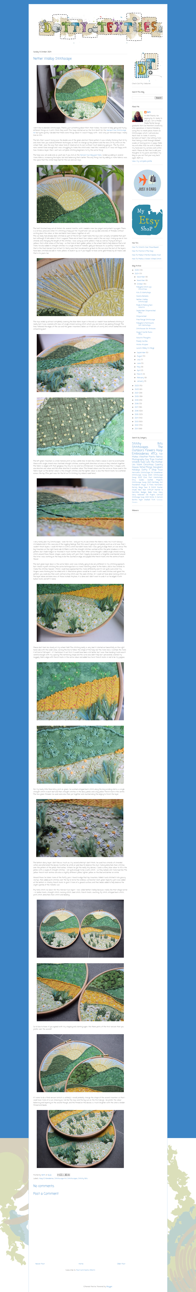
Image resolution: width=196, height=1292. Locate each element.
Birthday (155, 482)
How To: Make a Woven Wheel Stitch (146, 259)
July (139, 359)
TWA (153, 500)
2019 (137, 400)
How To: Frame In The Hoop (142, 251)
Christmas (148, 464)
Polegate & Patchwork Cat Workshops (145, 324)
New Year (142, 490)
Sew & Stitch (150, 487)
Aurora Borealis (142, 296)
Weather (143, 456)
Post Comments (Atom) (85, 1270)
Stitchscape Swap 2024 (141, 482)
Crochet (159, 459)
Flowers (150, 450)
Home (81, 1264)
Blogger (109, 1286)
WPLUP (150, 490)
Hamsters (158, 485)
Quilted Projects (155, 480)
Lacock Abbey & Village (145, 348)
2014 (137, 418)
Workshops (158, 477)
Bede (150, 492)
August (140, 356)
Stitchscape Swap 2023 (142, 475)
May (139, 367)
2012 (137, 425)
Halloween (140, 495)
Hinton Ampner (142, 344)
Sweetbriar (158, 472)
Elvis (145, 477)
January (140, 381)
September (141, 352)
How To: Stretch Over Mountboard (145, 247)
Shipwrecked (141, 316)
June (139, 363)
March (140, 374)
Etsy (134, 480)
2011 (136, 428)
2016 (137, 411)
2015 (137, 414)
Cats (148, 462)
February (141, 377)
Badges (143, 492)
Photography (138, 459)
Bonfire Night (137, 500)
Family (134, 487)
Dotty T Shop (149, 470)
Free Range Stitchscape (145, 319)
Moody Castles (142, 341)
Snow (155, 492)
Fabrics (159, 456)
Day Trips (149, 459)
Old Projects (150, 495)
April (139, 370)
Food (143, 462)
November (141, 280)
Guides (141, 480)
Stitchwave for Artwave (145, 328)
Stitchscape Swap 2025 (140, 497)
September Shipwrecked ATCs (145, 311)
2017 (137, 407)
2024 (137, 273)
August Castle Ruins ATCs (144, 333)
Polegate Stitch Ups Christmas (144, 288)
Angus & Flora (147, 485)
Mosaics (134, 502)
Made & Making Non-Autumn (144, 306)
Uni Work (137, 464)
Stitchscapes (72, 1178)
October (140, 284)
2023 (137, 385)
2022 (137, 389)
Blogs (141, 487)
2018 (137, 403)
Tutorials (160, 500)
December (141, 277)
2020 (137, 396)
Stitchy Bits (83, 1178)
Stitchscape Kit (61, 1178)
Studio (134, 490)
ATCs (154, 454)
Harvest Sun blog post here (90, 155)
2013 (137, 421)
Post (150, 477)
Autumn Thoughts (143, 338)
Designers (158, 467)
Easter (160, 487)
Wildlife (136, 462)
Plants (152, 456)
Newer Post (40, 1264)
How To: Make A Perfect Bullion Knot (146, 255)
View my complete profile (142, 161)
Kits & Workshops (143, 292)
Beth (149, 112)
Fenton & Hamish (156, 497)
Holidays (136, 470)
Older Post (121, 1264)
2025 (137, 270)
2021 (137, 393)
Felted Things (146, 467)
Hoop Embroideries (46, 1178)
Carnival (160, 495)
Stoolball (147, 500)
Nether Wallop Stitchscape (142, 300)
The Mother (157, 462)
